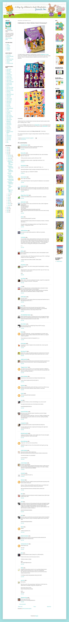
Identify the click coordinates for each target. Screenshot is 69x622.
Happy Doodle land (9, 94)
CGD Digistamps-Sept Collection (10, 190)
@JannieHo (44, 126)
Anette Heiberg (9, 74)
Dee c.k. (7, 85)
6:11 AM (22, 419)
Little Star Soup (9, 111)
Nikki (22, 553)
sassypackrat (23, 423)
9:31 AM (22, 437)
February (9, 203)
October (9, 158)
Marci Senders (9, 115)
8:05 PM (22, 355)
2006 (8, 212)
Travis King (8, 138)
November (10, 156)
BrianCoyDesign (24, 441)
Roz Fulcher (8, 127)
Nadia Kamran (9, 119)
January (9, 205)
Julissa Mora (8, 101)
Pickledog (8, 126)
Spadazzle (8, 130)
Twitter (7, 44)
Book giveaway (23, 139)
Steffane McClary (24, 230)
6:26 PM (22, 302)
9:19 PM (22, 389)
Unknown (23, 385)
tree (21, 400)
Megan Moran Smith (25, 195)
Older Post (49, 606)
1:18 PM (22, 198)
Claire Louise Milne (9, 81)
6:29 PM (22, 311)
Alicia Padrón (23, 165)
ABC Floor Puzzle (9, 174)
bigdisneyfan (23, 186)
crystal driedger (24, 462)
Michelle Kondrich (24, 433)
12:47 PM (22, 149)
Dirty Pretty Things (9, 87)
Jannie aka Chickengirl (9, 29)
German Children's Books (10, 186)
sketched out (8, 128)
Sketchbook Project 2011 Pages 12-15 (10, 176)
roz (21, 286)
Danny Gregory (9, 84)
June (9, 197)
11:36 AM (22, 469)
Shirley (22, 251)
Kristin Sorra (8, 106)
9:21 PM (22, 564)
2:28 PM (22, 226)
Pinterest (8, 47)
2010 (8, 153)
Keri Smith (8, 104)
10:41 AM (22, 459)
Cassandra (23, 473)
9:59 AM (22, 446)
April (9, 200)
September (10, 160)
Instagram (8, 48)
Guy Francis (8, 92)
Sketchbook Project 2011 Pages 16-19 (10, 167)
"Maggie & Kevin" (24, 367)
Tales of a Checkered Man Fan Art (10, 170)
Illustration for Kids (9, 59)
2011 (8, 152)
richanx (22, 393)
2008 (8, 208)
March (9, 202)
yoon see (22, 580)
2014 (8, 147)
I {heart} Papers (59, 261)
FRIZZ (22, 567)
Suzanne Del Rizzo (24, 411)
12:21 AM (22, 532)
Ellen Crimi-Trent (9, 88)
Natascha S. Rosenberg (8, 121)
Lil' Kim (7, 109)
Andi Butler (23, 237)
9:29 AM (22, 429)
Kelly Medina (23, 264)
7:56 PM (22, 347)
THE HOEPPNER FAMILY (25, 314)
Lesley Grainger (24, 450)
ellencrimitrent (24, 177)
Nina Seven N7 (24, 351)
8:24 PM (22, 381)
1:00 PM (22, 182)
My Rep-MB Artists (9, 56)
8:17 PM (22, 372)
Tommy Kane (8, 136)
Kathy (22, 332)
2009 (8, 207)
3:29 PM (22, 601)
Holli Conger (8, 95)
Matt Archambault (9, 116)
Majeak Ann (8, 113)
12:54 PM (22, 161)
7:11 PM (22, 490)
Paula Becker (8, 124)
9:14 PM (22, 549)
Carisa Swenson (9, 78)
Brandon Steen (9, 77)
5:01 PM (22, 523)
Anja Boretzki (8, 76)
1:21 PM (22, 213)
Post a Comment (22, 604)
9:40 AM (22, 498)
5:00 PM (22, 511)
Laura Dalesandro (9, 108)
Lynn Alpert (23, 278)
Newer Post (20, 606)
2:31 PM (22, 576)
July (8, 195)
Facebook (8, 45)
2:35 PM (22, 233)
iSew (22, 493)
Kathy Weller (8, 102)
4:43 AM (22, 408)
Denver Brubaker (24, 376)
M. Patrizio (8, 112)
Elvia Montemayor (24, 145)
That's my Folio (9, 60)
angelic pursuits (24, 359)
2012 (8, 150)
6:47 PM (22, 320)
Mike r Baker (8, 118)
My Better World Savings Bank (11, 180)
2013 (8, 149)
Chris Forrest (8, 80)
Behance (8, 57)
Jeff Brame (8, 97)
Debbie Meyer (23, 296)
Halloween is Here (45, 54)
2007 (8, 210)
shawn (22, 216)
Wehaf (22, 526)
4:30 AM (22, 396)
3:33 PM (22, 261)
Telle (7, 134)
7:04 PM (22, 328)
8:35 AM (22, 593)
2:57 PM (22, 247)
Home (35, 606)
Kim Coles (8, 105)
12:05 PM (22, 476)
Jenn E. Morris (9, 98)
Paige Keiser (8, 123)
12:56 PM (22, 173)
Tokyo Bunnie (8, 135)
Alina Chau (8, 70)
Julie (22, 501)
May (8, 198)
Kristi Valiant (23, 343)
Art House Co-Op (9, 63)
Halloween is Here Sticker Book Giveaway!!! (10, 163)
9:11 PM (22, 540)
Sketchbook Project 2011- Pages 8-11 (10, 182)
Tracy (22, 305)
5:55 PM (22, 293)
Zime (7, 142)
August (9, 194)
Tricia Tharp (8, 139)
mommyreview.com (24, 543)
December (10, 155)
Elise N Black (23, 324)
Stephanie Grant (24, 597)
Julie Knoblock (9, 99)
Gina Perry (8, 91)
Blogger (36, 615)
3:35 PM (22, 274)
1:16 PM (22, 191)
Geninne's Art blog (9, 90)
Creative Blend (9, 83)
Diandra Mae (23, 153)
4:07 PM (22, 282)
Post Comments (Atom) (27, 608)
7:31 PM (22, 339)
